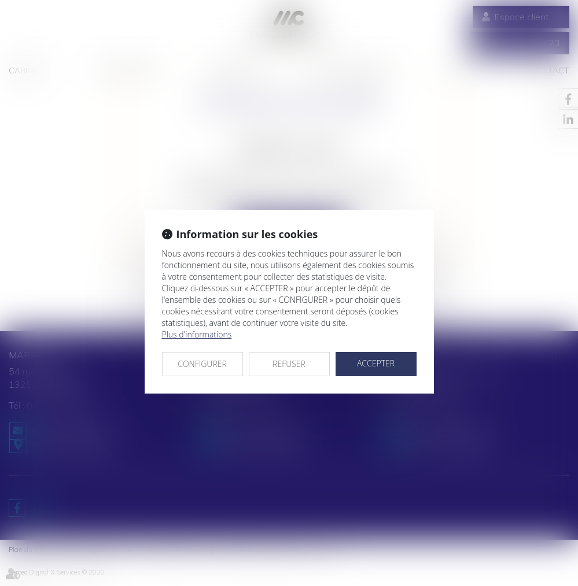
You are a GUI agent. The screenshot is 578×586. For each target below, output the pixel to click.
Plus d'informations (197, 334)
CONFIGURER (202, 363)
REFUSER (289, 363)
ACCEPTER (376, 363)
